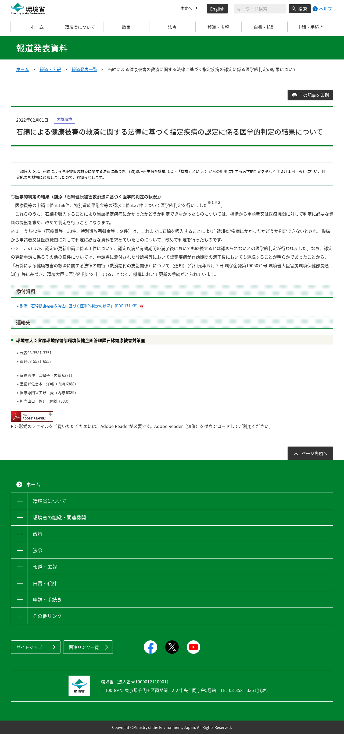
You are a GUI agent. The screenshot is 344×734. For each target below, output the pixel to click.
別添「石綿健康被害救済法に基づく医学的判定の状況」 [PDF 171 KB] (79, 305)
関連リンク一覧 (84, 647)
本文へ (187, 8)
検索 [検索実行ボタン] (302, 8)
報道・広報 (50, 69)
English (217, 8)
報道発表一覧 (84, 69)
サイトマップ (29, 647)
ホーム (34, 27)
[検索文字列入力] (260, 8)
